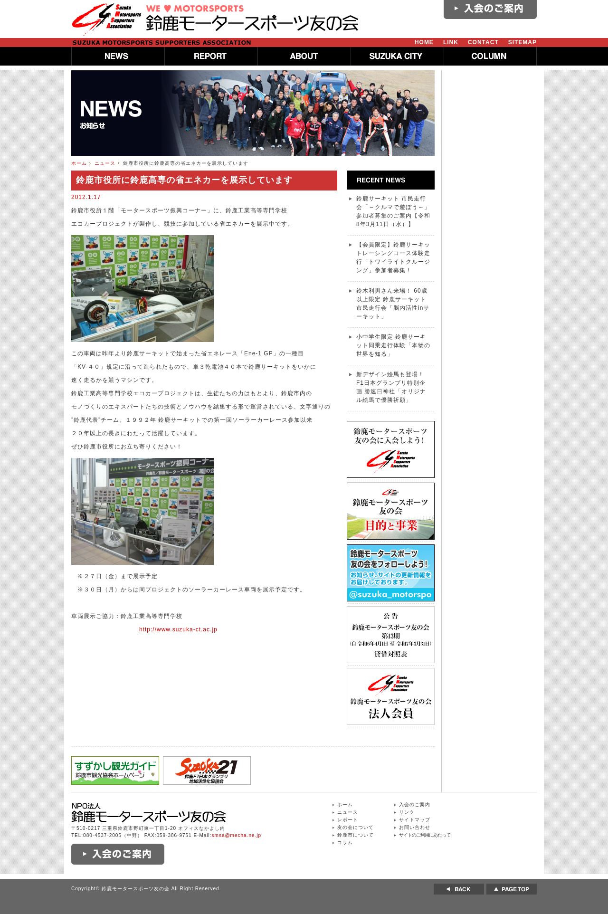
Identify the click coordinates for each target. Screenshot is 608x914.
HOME (424, 42)
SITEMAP (522, 42)
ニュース (105, 163)
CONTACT (483, 42)
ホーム (79, 163)
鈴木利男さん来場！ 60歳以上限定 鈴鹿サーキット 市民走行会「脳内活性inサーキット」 (392, 303)
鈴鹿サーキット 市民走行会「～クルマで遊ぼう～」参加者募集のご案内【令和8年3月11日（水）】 (393, 211)
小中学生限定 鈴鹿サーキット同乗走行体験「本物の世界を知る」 (393, 345)
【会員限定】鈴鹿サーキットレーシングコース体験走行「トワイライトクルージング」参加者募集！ (393, 257)
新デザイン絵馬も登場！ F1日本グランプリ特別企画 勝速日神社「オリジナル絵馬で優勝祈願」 (391, 387)
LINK (450, 42)
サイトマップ (414, 819)
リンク (407, 812)
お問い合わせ (414, 827)
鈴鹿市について (355, 835)
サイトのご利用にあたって (424, 835)
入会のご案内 (414, 804)
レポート (347, 819)
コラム (345, 842)
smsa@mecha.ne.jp (237, 835)
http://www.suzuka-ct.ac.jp (178, 629)
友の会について (355, 827)
